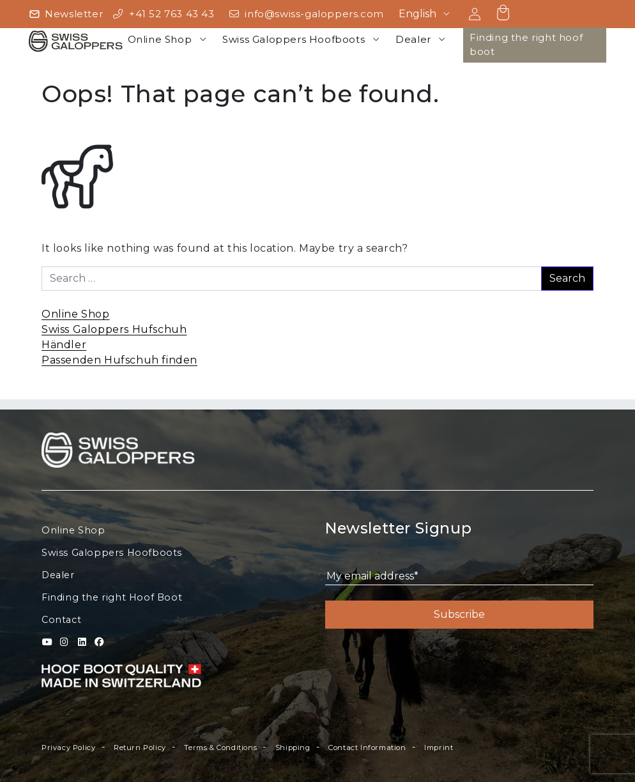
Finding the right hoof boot (526, 44)
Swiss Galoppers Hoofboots (293, 39)
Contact (61, 619)
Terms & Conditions (220, 747)
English (417, 14)
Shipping (292, 747)
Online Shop (160, 39)
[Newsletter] (66, 14)
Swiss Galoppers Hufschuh (114, 329)
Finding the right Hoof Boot (112, 597)
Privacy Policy (68, 747)
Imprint (438, 747)
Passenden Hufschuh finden (119, 360)
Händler (64, 345)
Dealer (413, 39)
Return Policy (140, 747)
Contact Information (367, 747)
